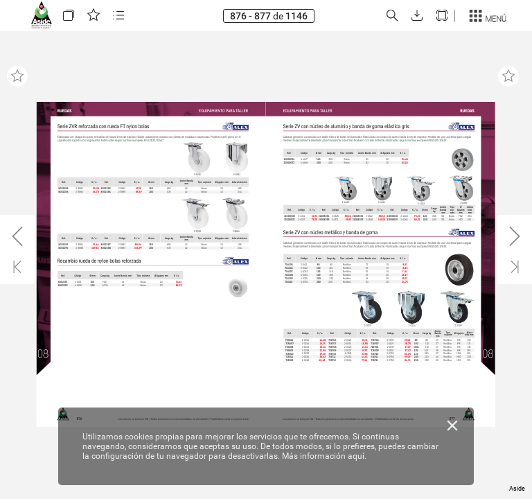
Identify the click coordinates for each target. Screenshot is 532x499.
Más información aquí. (324, 456)
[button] (68, 15)
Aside (517, 488)
